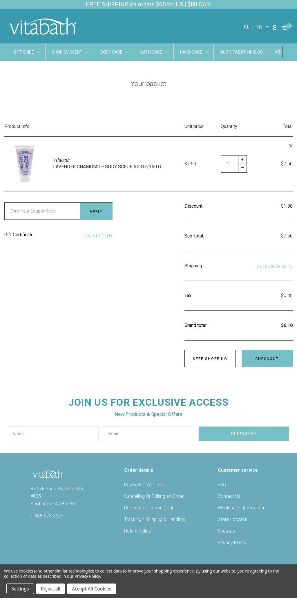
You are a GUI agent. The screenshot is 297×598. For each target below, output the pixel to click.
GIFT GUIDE (26, 52)
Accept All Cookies (91, 589)
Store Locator (232, 519)
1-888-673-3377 (47, 516)
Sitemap (226, 531)
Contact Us (229, 496)
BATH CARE (153, 52)
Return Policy (137, 531)
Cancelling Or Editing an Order (154, 496)
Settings (20, 589)
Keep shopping (210, 358)
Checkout (267, 358)
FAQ (222, 484)
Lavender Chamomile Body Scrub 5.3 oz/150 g (107, 166)
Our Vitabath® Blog (241, 52)
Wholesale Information (241, 508)
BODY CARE (114, 52)
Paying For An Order (144, 484)
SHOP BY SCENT (70, 52)
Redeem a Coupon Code (149, 508)
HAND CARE (193, 52)
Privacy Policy (232, 542)
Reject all (50, 589)
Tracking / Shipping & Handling (154, 519)
